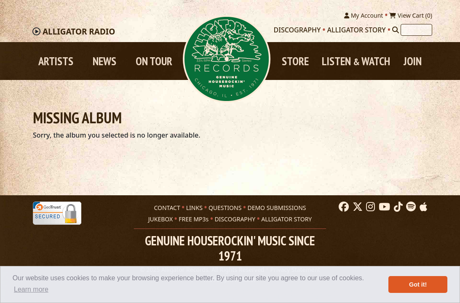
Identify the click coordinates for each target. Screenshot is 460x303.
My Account (363, 15)
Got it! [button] (418, 284)
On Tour (154, 61)
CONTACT (167, 208)
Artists (55, 61)
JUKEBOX (160, 219)
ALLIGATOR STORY (286, 219)
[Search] (395, 30)
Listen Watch (356, 61)
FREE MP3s (194, 219)
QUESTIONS (225, 208)
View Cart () (410, 15)
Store (295, 61)
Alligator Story (356, 30)
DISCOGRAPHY (234, 219)
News (104, 61)
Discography (297, 30)
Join (413, 61)
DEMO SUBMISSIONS (276, 208)
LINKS (194, 208)
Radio (79, 31)
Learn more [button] (31, 289)
